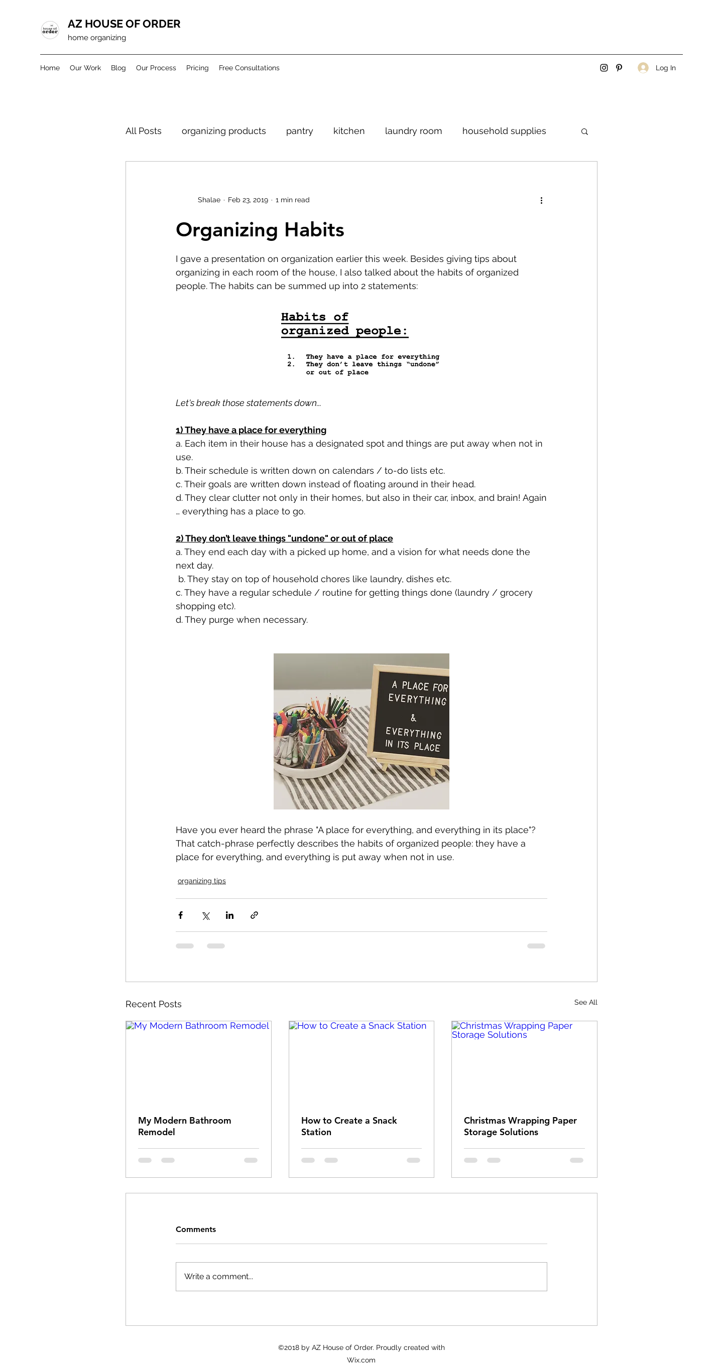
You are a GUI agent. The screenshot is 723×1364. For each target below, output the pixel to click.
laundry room (413, 130)
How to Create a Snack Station (349, 1126)
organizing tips (202, 881)
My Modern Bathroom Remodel (184, 1126)
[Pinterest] (619, 68)
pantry (299, 130)
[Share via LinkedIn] (229, 915)
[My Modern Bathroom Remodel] (198, 1062)
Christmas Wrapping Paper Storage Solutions (520, 1126)
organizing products (224, 130)
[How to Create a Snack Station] (361, 1062)
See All (585, 1002)
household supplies (504, 130)
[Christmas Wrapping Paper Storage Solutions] (524, 1062)
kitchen (349, 130)
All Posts (144, 130)
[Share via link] (254, 915)
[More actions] (541, 200)
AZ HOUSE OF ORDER (124, 23)
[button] (584, 131)
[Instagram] (604, 68)
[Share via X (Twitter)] (205, 915)
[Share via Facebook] (180, 915)
